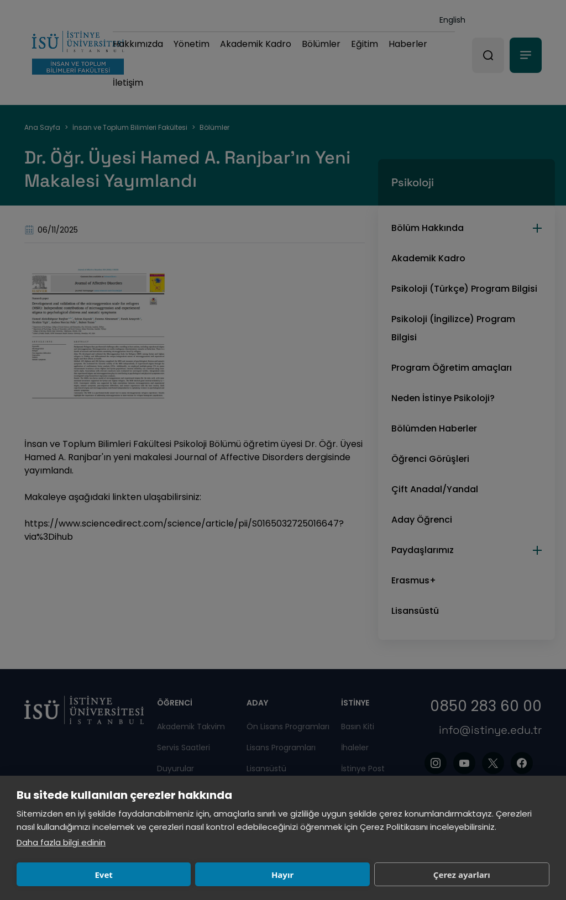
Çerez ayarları (287, 874)
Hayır (178, 874)
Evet (69, 874)
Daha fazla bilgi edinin (61, 842)
